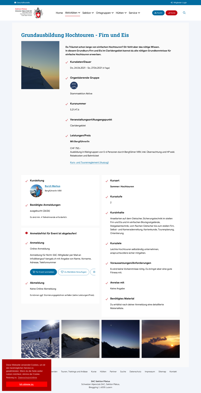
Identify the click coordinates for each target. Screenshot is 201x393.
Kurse (171, 13)
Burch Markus (52, 186)
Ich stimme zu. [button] (26, 384)
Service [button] (133, 12)
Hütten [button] (120, 12)
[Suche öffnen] (184, 13)
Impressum (150, 371)
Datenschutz (135, 371)
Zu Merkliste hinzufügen (74, 272)
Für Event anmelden (43, 272)
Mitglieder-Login (178, 3)
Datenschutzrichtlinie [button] (27, 377)
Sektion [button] (87, 12)
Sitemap (162, 371)
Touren (158, 13)
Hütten (103, 371)
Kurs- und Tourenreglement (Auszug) (89, 162)
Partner (113, 371)
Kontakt (173, 371)
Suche (123, 371)
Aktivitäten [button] (71, 12)
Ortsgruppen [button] (103, 12)
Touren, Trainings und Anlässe (74, 371)
